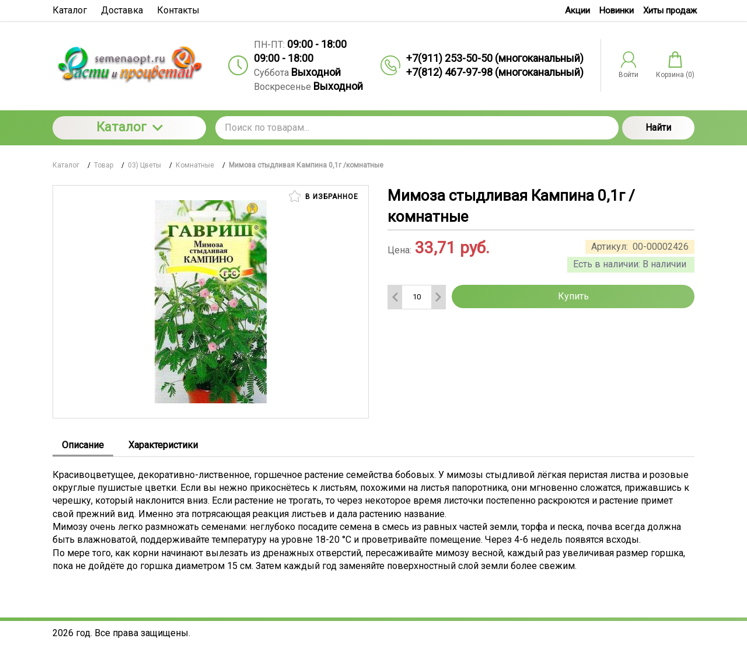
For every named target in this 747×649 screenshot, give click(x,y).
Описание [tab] (83, 445)
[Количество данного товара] (416, 296)
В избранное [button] (323, 196)
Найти (658, 127)
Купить (573, 296)
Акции (577, 10)
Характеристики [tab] (163, 445)
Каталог (129, 127)
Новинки (616, 10)
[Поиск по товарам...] (417, 127)
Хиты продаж (670, 10)
